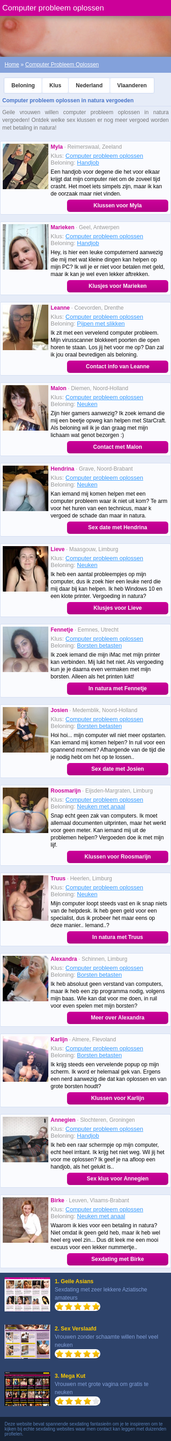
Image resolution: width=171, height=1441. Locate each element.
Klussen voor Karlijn (118, 1098)
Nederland (89, 85)
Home (12, 64)
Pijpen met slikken (101, 323)
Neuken (87, 404)
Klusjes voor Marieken (117, 286)
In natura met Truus (117, 937)
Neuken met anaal (101, 806)
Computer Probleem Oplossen (61, 64)
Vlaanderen (132, 85)
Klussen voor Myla (117, 205)
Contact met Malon (117, 447)
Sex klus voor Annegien (118, 1178)
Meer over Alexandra (118, 1017)
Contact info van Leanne (117, 366)
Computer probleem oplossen (105, 155)
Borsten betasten (99, 645)
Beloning (23, 85)
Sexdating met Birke (117, 1259)
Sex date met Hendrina (117, 527)
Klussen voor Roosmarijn (117, 857)
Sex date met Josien (117, 769)
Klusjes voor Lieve (117, 608)
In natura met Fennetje (117, 688)
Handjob (88, 162)
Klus (55, 85)
